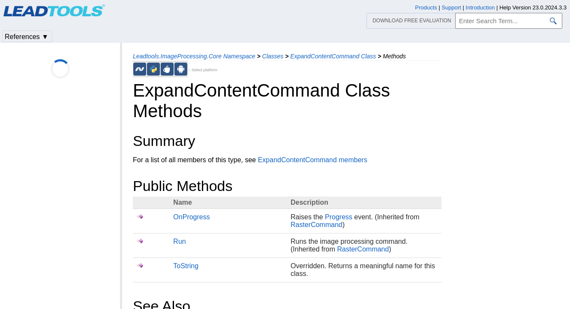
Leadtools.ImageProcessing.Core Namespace (194, 56)
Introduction (480, 7)
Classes (273, 56)
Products (426, 7)
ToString (185, 266)
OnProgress (191, 217)
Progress (338, 217)
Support (451, 7)
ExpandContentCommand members (312, 160)
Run (179, 241)
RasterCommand (316, 224)
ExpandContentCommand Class (333, 56)
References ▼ (26, 36)
